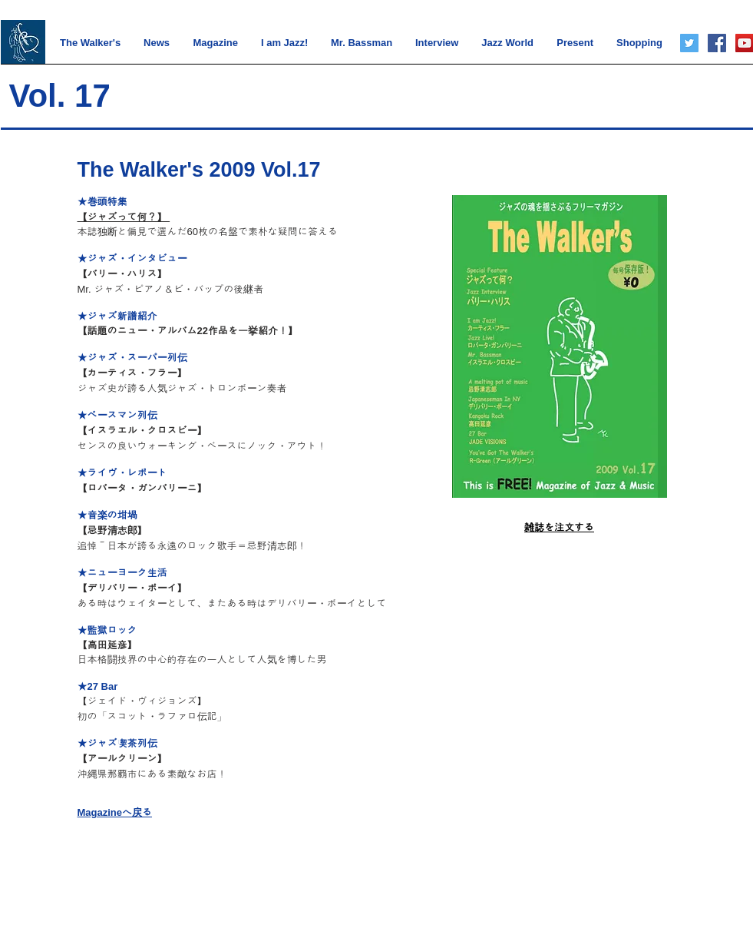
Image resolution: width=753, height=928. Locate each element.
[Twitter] (689, 43)
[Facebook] (717, 43)
